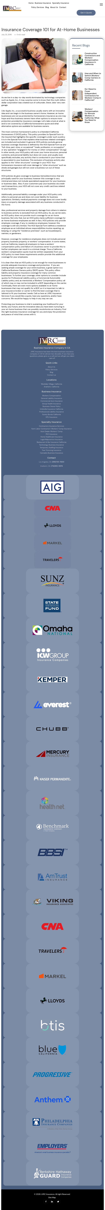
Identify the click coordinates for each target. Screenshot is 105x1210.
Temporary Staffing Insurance (51, 447)
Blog (47, 7)
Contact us (51, 375)
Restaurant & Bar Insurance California (51, 442)
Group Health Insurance (51, 404)
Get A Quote (86, 12)
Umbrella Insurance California (51, 409)
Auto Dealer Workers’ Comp (52, 431)
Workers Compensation (51, 395)
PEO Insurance (51, 434)
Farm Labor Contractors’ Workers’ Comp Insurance (51, 429)
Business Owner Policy (51, 406)
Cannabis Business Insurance (51, 453)
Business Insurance (43, 3)
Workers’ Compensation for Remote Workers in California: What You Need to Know (92, 116)
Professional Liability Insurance (51, 412)
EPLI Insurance (51, 417)
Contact (62, 7)
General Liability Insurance (51, 398)
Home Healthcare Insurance (51, 437)
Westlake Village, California (51, 384)
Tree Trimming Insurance (51, 450)
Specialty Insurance (60, 3)
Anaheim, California (51, 387)
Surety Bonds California (51, 414)
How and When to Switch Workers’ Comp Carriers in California (93, 76)
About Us (54, 7)
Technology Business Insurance (51, 445)
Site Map (52, 1197)
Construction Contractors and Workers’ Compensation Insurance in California (92, 59)
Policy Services (37, 7)
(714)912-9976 (57, 466)
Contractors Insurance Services (51, 426)
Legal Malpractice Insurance (51, 439)
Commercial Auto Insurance (51, 401)
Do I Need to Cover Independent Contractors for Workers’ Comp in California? (93, 94)
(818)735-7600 (58, 462)
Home (30, 3)
